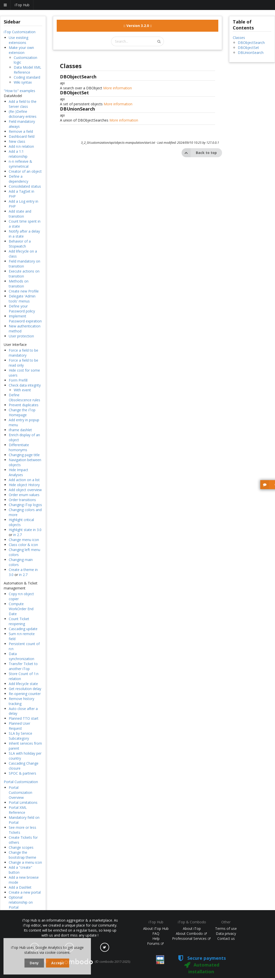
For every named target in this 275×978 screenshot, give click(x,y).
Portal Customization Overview (20, 792)
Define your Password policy (22, 308)
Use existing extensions (18, 40)
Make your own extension (21, 50)
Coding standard (27, 77)
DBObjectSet (248, 47)
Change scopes (21, 847)
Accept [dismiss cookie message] (57, 963)
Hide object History (24, 484)
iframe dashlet (20, 429)
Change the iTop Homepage (22, 412)
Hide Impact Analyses (18, 472)
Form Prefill (18, 380)
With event (22, 390)
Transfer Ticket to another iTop (23, 666)
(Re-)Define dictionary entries (22, 114)
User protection (21, 336)
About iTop (192, 928)
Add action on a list (24, 479)
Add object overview (25, 489)
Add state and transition (20, 214)
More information (117, 88)
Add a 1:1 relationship (18, 154)
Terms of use (226, 928)
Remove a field (21, 131)
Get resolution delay (25, 688)
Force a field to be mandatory (23, 353)
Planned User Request (19, 726)
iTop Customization (19, 31)
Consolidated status (25, 186)
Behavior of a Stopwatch (20, 244)
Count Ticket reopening (19, 621)
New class (17, 141)
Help (156, 938)
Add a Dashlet (20, 887)
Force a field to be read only (23, 363)
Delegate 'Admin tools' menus (22, 298)
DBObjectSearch (251, 42)
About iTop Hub (156, 928)
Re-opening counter (25, 693)
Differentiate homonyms (19, 447)
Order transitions (22, 499)
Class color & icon (23, 544)
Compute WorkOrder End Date (21, 608)
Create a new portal (25, 892)
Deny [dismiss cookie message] (34, 963)
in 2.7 (17, 534)
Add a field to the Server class (22, 104)
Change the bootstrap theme (22, 855)
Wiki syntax (23, 82)
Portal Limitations (23, 802)
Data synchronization (21, 656)
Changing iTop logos (25, 504)
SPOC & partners (22, 773)
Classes (239, 37)
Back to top (199, 152)
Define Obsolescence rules (24, 397)
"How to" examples (19, 90)
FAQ (155, 933)
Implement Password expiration (25, 318)
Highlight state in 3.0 (25, 529)
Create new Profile (24, 291)
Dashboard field (21, 136)
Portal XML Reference (18, 810)
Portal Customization (21, 781)
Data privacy (226, 933)
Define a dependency (18, 179)
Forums (155, 943)
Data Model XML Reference (27, 70)
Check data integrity (25, 385)
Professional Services (191, 938)
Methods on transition (18, 283)
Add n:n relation (21, 146)
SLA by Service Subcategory (20, 736)
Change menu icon (24, 539)
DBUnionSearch (251, 52)
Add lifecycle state (23, 683)
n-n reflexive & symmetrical (20, 164)
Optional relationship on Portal (21, 902)
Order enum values (24, 494)
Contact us (226, 938)
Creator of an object (25, 171)
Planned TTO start (23, 718)
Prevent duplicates (23, 405)
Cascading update (23, 628)
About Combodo (191, 933)
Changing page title (24, 454)
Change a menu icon (25, 862)
